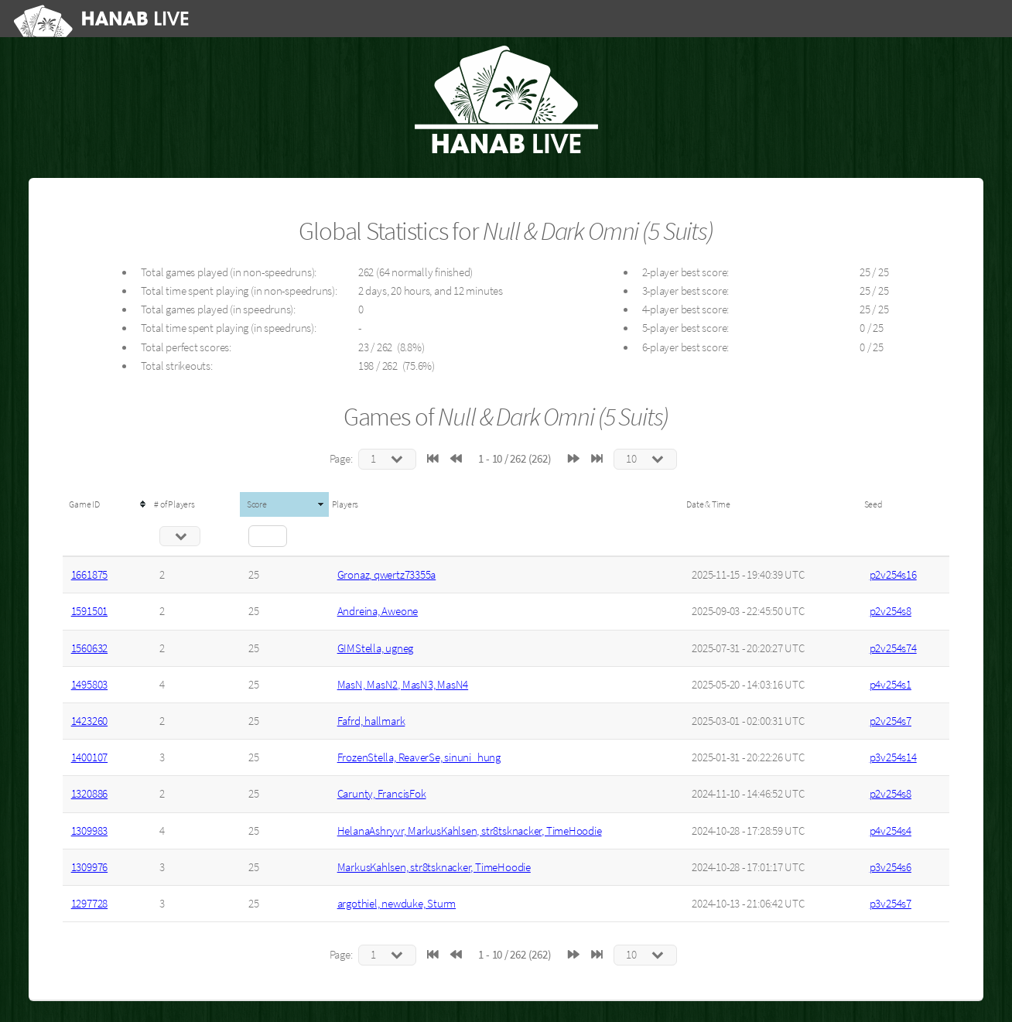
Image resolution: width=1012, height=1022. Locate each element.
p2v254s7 (890, 721)
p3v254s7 (890, 904)
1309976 (89, 867)
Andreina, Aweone (377, 611)
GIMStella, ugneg (375, 648)
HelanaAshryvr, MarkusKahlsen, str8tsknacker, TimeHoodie (469, 831)
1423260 (89, 721)
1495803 (89, 685)
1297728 (89, 904)
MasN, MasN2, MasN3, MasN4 (403, 685)
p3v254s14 (893, 757)
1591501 (89, 611)
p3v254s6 (890, 867)
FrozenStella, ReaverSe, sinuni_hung (419, 757)
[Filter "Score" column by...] (267, 536)
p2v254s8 (890, 611)
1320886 (89, 794)
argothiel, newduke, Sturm (396, 904)
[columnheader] (107, 504)
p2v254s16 (893, 575)
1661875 (89, 575)
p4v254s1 (890, 685)
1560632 (89, 648)
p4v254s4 (890, 831)
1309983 (89, 831)
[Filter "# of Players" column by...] (179, 536)
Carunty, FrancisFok (381, 794)
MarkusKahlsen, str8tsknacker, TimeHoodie (434, 867)
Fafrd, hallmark (371, 721)
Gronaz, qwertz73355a (386, 575)
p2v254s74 (893, 648)
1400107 (89, 757)
